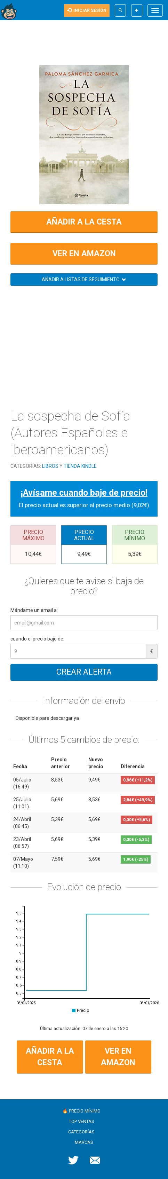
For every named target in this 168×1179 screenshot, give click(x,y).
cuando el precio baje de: (37, 639)
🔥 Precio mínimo (81, 1111)
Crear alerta (84, 672)
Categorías (81, 1131)
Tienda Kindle (80, 466)
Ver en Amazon (84, 253)
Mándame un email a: (34, 610)
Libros (50, 466)
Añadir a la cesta (84, 222)
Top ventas (81, 1121)
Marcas (84, 1142)
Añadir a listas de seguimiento (84, 279)
